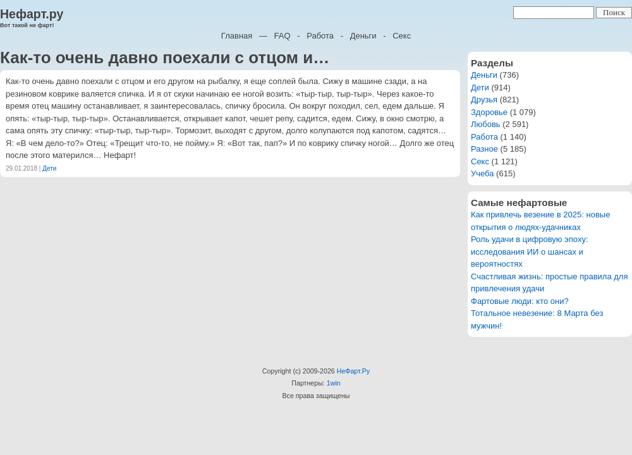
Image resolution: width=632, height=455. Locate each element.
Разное (484, 149)
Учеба (482, 173)
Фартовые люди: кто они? (520, 301)
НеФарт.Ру (353, 371)
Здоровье (489, 112)
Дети (49, 168)
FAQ (282, 35)
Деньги (363, 35)
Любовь (486, 124)
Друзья (484, 99)
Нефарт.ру (31, 14)
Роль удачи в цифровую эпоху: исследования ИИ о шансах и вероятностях (529, 251)
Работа (320, 35)
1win (334, 383)
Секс (401, 35)
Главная (236, 35)
